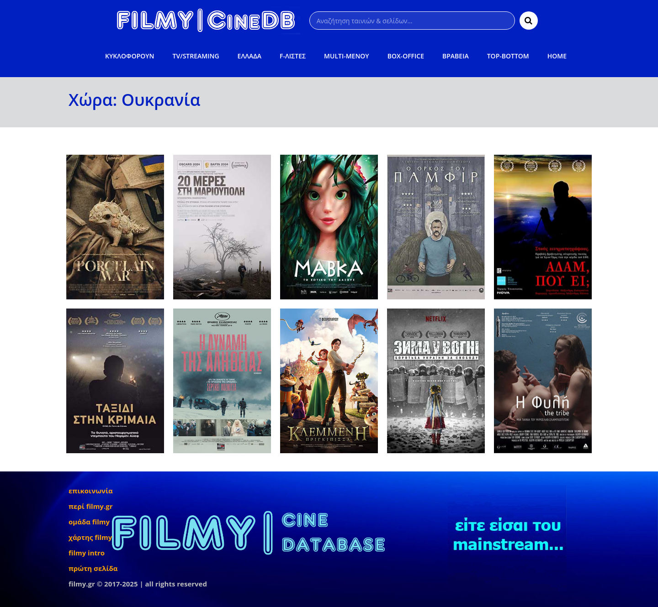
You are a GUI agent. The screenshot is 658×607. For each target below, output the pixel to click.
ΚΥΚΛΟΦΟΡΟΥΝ (129, 56)
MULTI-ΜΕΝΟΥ (346, 56)
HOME (557, 56)
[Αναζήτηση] (412, 20)
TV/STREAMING (196, 56)
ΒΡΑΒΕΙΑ (455, 56)
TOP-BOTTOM (508, 56)
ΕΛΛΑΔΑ (250, 56)
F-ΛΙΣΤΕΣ (293, 56)
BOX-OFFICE (405, 56)
